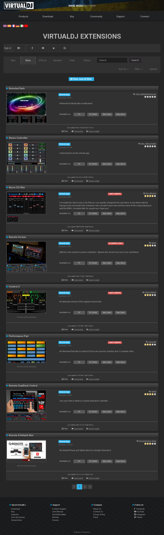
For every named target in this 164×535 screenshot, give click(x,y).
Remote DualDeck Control (23, 385)
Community (96, 16)
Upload (153, 69)
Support (120, 16)
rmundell (152, 342)
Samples (57, 60)
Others (87, 60)
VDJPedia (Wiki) (59, 514)
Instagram (139, 514)
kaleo (154, 243)
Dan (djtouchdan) (148, 143)
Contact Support (59, 509)
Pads (72, 60)
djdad (153, 391)
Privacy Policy (99, 514)
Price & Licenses (18, 517)
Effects (43, 60)
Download (48, 16)
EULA (95, 517)
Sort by (123, 69)
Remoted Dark (17, 88)
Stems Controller (18, 138)
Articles (55, 517)
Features (15, 514)
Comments (78, 131)
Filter (138, 69)
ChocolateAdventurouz (146, 94)
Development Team (147, 441)
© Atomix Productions (82, 532)
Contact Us (98, 511)
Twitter (138, 517)
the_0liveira (151, 193)
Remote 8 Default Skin (21, 435)
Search (135, 60)
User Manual (57, 511)
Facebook (139, 509)
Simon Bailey (150, 292)
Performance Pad (18, 336)
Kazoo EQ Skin (17, 187)
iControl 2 (14, 286)
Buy (72, 16)
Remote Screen (17, 237)
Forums (55, 520)
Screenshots (16, 520)
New (13, 60)
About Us (97, 509)
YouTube (139, 511)
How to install (93, 131)
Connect (144, 16)
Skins (28, 60)
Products (23, 16)
